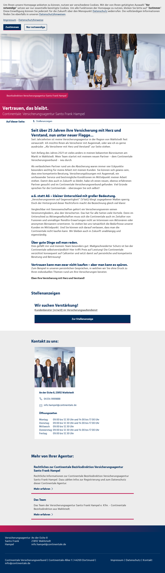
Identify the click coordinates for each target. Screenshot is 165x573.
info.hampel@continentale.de (60, 405)
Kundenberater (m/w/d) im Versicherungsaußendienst (66, 310)
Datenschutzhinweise (31, 20)
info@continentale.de (17, 563)
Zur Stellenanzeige (82, 318)
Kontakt (147, 560)
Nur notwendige (35, 27)
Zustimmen (12, 27)
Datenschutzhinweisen (52, 14)
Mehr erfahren (42, 488)
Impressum (9, 20)
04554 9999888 (52, 398)
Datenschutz (100, 11)
